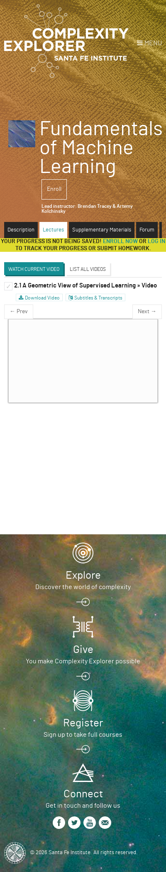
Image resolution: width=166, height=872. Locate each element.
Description (20, 230)
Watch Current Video (33, 269)
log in (156, 241)
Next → (147, 311)
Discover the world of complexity (83, 587)
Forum (146, 230)
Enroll (54, 189)
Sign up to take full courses (83, 734)
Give (83, 649)
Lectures (53, 230)
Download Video (42, 297)
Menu (153, 43)
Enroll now (120, 241)
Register (83, 723)
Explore (83, 575)
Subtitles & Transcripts (98, 297)
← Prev (19, 311)
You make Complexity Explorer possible (83, 661)
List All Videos (88, 269)
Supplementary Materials (101, 230)
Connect (83, 794)
